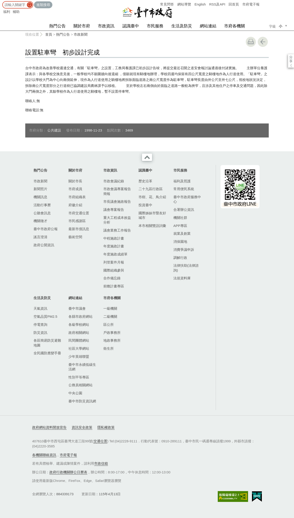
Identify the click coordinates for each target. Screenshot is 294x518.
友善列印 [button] (251, 42)
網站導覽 (184, 4)
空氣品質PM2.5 (45, 316)
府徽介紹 (75, 205)
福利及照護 (182, 181)
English (200, 4)
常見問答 (167, 4)
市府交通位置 (78, 213)
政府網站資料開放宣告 (49, 427)
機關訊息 (40, 197)
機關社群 (180, 218)
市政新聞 (81, 34)
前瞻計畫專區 (113, 286)
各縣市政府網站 (80, 316)
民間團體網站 (78, 340)
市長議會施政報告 (117, 201)
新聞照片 (40, 189)
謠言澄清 (40, 237)
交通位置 (100, 441)
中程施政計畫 (113, 238)
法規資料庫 (182, 278)
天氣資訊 (40, 308)
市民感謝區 (77, 221)
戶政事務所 (112, 333)
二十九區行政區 (151, 189)
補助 (16, 12)
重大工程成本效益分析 (117, 220)
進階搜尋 (43, 5)
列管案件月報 (113, 262)
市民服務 (155, 26)
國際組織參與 (113, 270)
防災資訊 (40, 333)
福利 (6, 12)
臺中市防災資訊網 (82, 401)
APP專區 (180, 226)
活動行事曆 (42, 205)
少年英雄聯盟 (78, 356)
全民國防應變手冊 (47, 353)
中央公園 (75, 393)
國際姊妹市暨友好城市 (152, 215)
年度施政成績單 (115, 254)
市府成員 (75, 189)
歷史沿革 (145, 181)
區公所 (108, 324)
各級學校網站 (78, 324)
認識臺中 (130, 26)
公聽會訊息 (42, 213)
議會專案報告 (113, 210)
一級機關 (110, 308)
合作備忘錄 (112, 278)
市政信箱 (101, 463)
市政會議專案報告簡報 (117, 191)
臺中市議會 (77, 308)
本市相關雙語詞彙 (152, 226)
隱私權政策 (106, 427)
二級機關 (110, 316)
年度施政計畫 (113, 246)
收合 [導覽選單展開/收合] (147, 157)
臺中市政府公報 (46, 229)
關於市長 (75, 181)
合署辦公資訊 (183, 210)
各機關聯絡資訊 (44, 455)
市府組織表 (77, 197)
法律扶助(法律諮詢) (186, 267)
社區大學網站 (78, 348)
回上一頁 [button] (263, 42)
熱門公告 (57, 26)
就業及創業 (182, 233)
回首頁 (234, 4)
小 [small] (280, 26)
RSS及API (217, 4)
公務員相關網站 (80, 385)
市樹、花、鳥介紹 (152, 197)
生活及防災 (181, 26)
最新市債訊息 (78, 229)
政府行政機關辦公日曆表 (68, 472)
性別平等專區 (78, 377)
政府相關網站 (78, 333)
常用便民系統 (183, 189)
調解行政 (180, 258)
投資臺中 (145, 205)
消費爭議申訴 (183, 250)
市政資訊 (106, 26)
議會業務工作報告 (117, 230)
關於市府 (82, 26)
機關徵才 (40, 221)
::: (1, 2)
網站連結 (208, 26)
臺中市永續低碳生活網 (82, 367)
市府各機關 (234, 26)
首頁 (48, 34)
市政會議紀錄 (113, 181)
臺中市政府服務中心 (187, 199)
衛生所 (108, 348)
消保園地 (180, 241)
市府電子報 (251, 4)
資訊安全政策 (82, 427)
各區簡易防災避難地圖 (47, 342)
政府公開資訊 (44, 245)
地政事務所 (112, 340)
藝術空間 (75, 237)
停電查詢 (40, 324)
